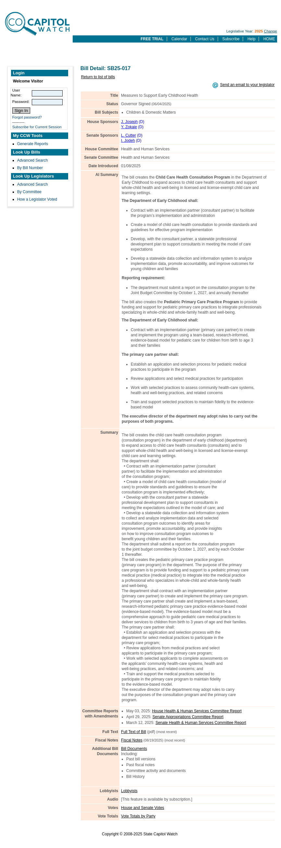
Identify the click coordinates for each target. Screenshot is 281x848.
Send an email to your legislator (247, 84)
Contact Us (204, 39)
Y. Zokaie (129, 127)
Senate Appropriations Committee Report (188, 717)
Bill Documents (134, 748)
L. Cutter (128, 135)
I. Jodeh (128, 140)
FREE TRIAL (152, 39)
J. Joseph (129, 121)
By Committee (29, 192)
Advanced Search (32, 160)
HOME (269, 39)
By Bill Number (30, 168)
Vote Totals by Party (138, 816)
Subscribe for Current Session (37, 127)
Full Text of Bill (133, 732)
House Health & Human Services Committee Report (196, 711)
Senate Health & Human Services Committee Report (200, 722)
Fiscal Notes (131, 740)
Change (270, 31)
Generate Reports (32, 144)
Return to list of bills (98, 77)
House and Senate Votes (142, 807)
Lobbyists (129, 791)
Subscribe (230, 39)
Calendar (179, 39)
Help (252, 39)
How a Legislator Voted (37, 199)
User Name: (16, 92)
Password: (21, 102)
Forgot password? (27, 117)
